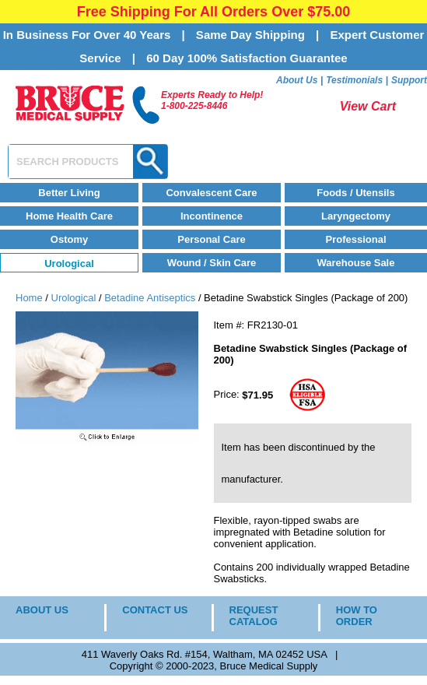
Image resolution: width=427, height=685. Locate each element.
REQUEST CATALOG (253, 615)
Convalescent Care (211, 192)
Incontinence (211, 216)
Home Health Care (69, 216)
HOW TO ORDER (356, 615)
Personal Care (211, 239)
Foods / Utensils (355, 192)
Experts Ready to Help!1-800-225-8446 (212, 100)
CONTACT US (154, 610)
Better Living (69, 192)
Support (409, 80)
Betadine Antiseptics (149, 298)
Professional (355, 239)
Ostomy (69, 239)
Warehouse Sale (356, 263)
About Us (296, 80)
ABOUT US (42, 610)
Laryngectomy (355, 216)
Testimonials (354, 80)
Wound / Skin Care (212, 263)
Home (29, 298)
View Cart (368, 106)
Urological (69, 263)
